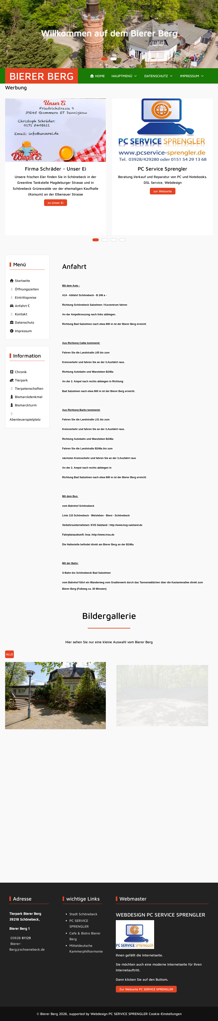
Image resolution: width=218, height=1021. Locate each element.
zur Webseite (162, 191)
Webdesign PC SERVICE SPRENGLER (119, 1014)
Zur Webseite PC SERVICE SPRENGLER (146, 989)
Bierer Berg (41, 76)
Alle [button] (9, 654)
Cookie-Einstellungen (165, 1014)
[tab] (104, 58)
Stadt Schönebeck (83, 914)
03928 (16, 938)
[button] (124, 76)
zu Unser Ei (55, 202)
